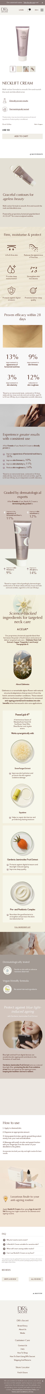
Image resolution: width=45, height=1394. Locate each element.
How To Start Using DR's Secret (22, 1356)
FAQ (22, 1349)
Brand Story (22, 1326)
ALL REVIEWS (36, 1279)
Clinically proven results (18, 101)
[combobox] (36, 10)
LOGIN (21, 10)
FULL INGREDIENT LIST (22, 927)
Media (22, 1333)
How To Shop (22, 1353)
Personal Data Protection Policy (24, 1389)
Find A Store (23, 1372)
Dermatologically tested (19, 109)
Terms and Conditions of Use (22, 1392)
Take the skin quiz (29, 3)
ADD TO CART (22, 136)
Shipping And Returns (22, 1360)
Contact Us (22, 1345)
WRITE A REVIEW (10, 1279)
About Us (22, 1329)
